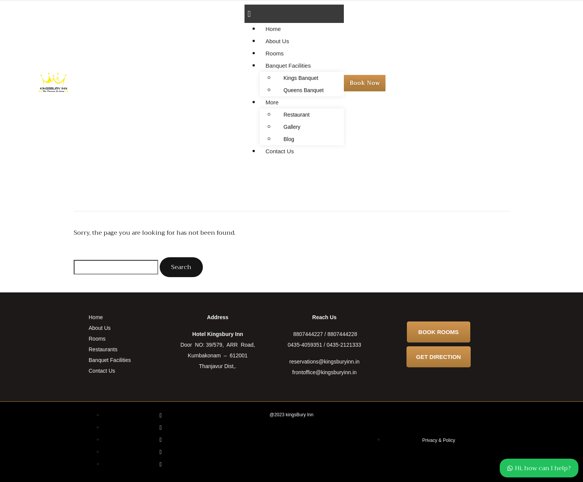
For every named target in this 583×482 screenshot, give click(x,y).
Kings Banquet (300, 78)
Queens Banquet (303, 90)
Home (273, 29)
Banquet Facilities (288, 65)
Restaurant (296, 115)
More (272, 102)
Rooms (275, 53)
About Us (277, 41)
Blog (288, 139)
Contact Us (280, 151)
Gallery (291, 127)
